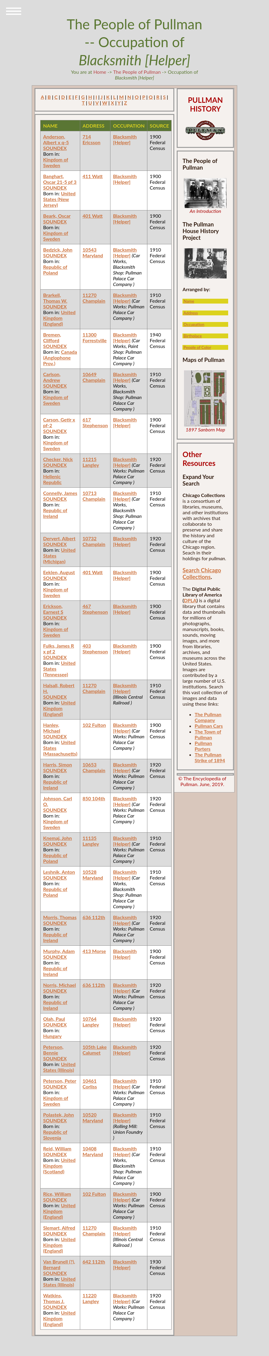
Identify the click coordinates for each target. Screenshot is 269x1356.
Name (189, 301)
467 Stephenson (95, 609)
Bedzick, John (57, 249)
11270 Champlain (94, 298)
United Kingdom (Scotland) (59, 1165)
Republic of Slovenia (55, 1134)
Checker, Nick (58, 459)
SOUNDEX (55, 148)
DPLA (190, 600)
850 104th (94, 798)
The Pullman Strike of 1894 (210, 757)
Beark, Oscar (57, 216)
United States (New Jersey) (59, 199)
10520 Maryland (93, 1117)
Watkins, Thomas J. (53, 1298)
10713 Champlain (94, 496)
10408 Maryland (93, 1151)
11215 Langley (91, 462)
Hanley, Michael (51, 727)
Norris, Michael (59, 985)
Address (190, 313)
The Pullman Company (208, 717)
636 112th (94, 917)
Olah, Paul (54, 1019)
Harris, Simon (57, 764)
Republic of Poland (55, 269)
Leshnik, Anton (59, 872)
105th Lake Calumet (95, 1049)
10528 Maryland (93, 874)
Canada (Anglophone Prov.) (60, 357)
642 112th (94, 1261)
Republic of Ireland (55, 513)
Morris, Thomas (59, 917)
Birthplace (193, 335)
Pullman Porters (203, 746)
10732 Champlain (94, 541)
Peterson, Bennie (53, 1049)
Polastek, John (58, 1114)
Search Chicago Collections (201, 573)
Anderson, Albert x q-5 (56, 139)
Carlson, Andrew (52, 377)
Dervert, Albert (59, 538)
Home (99, 72)
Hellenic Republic (52, 479)
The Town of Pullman (208, 734)
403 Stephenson (95, 648)
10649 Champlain (94, 377)
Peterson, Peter (59, 1081)
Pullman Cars (209, 726)
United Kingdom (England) (59, 318)
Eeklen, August (59, 572)
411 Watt (93, 176)
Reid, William (57, 1148)
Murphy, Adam (58, 951)
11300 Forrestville (95, 337)
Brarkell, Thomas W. (55, 298)
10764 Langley (91, 1021)
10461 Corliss (90, 1083)
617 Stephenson (95, 422)
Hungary (52, 1036)
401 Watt (93, 216)
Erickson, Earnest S (53, 609)
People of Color (197, 347)
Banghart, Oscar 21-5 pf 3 (59, 179)
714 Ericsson (91, 139)
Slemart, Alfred (59, 1228)
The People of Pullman (137, 72)
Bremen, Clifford (52, 337)
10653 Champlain (94, 767)
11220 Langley (91, 1298)
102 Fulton (94, 725)
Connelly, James (60, 493)
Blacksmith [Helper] (124, 139)
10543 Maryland (93, 252)
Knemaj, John (57, 838)
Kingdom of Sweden (55, 162)
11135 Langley (91, 841)
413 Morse (94, 951)
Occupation (194, 324)
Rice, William (57, 1194)
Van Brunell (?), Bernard (59, 1264)
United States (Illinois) (59, 1067)
